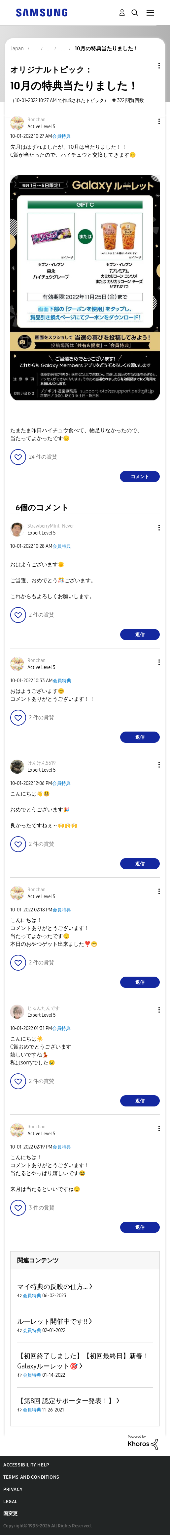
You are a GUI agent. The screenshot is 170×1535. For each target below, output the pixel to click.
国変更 (10, 1513)
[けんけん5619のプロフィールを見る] (41, 763)
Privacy (12, 1489)
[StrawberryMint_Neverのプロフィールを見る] (50, 526)
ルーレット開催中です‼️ (52, 1321)
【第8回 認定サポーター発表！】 (66, 1401)
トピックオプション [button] (148, 66)
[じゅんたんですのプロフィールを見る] (43, 1008)
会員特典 (61, 136)
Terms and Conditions (31, 1477)
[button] (148, 121)
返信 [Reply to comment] (140, 635)
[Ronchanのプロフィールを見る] (36, 120)
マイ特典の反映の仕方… (52, 1287)
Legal (10, 1502)
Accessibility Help (26, 1465)
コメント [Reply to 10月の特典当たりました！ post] (140, 477)
